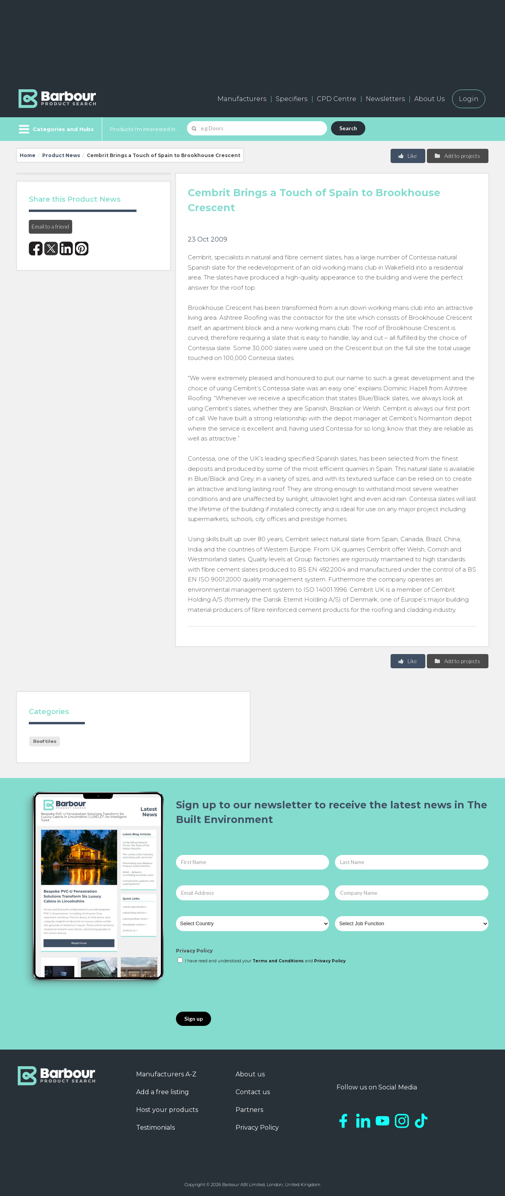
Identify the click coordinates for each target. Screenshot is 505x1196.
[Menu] (55, 129)
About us (250, 1074)
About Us (429, 99)
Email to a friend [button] (50, 226)
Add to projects (457, 155)
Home (28, 155)
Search (348, 128)
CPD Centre (336, 99)
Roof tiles (44, 741)
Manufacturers (241, 99)
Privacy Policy (194, 951)
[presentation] (236, 988)
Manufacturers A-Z (166, 1074)
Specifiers (291, 99)
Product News (61, 155)
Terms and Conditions (278, 961)
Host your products (167, 1110)
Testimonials (155, 1127)
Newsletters (385, 99)
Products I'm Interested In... (144, 129)
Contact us (253, 1092)
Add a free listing (162, 1092)
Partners (249, 1110)
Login (469, 99)
